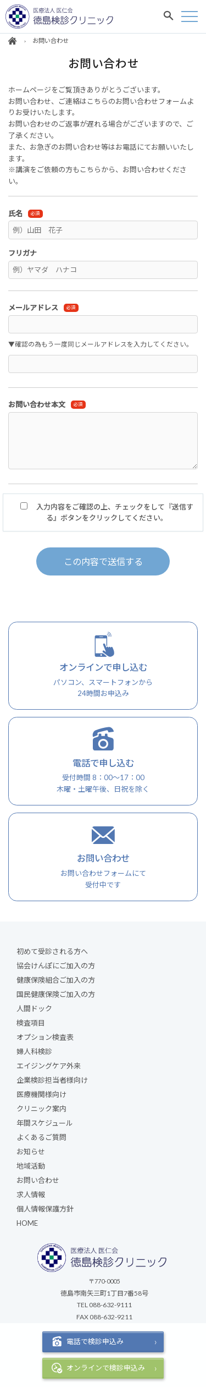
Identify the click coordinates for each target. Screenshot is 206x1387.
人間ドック (34, 1008)
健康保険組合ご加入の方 (55, 979)
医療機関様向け (41, 1094)
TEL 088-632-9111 (104, 1305)
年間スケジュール (44, 1123)
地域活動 (30, 1165)
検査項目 (30, 1022)
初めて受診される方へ (52, 951)
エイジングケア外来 (48, 1065)
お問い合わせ (37, 1180)
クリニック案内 (41, 1108)
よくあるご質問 (41, 1137)
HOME (27, 1223)
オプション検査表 (45, 1037)
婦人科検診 (34, 1051)
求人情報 (30, 1194)
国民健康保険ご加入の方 (55, 994)
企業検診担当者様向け (52, 1080)
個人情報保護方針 (45, 1208)
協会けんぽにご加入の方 (55, 965)
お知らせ (30, 1151)
